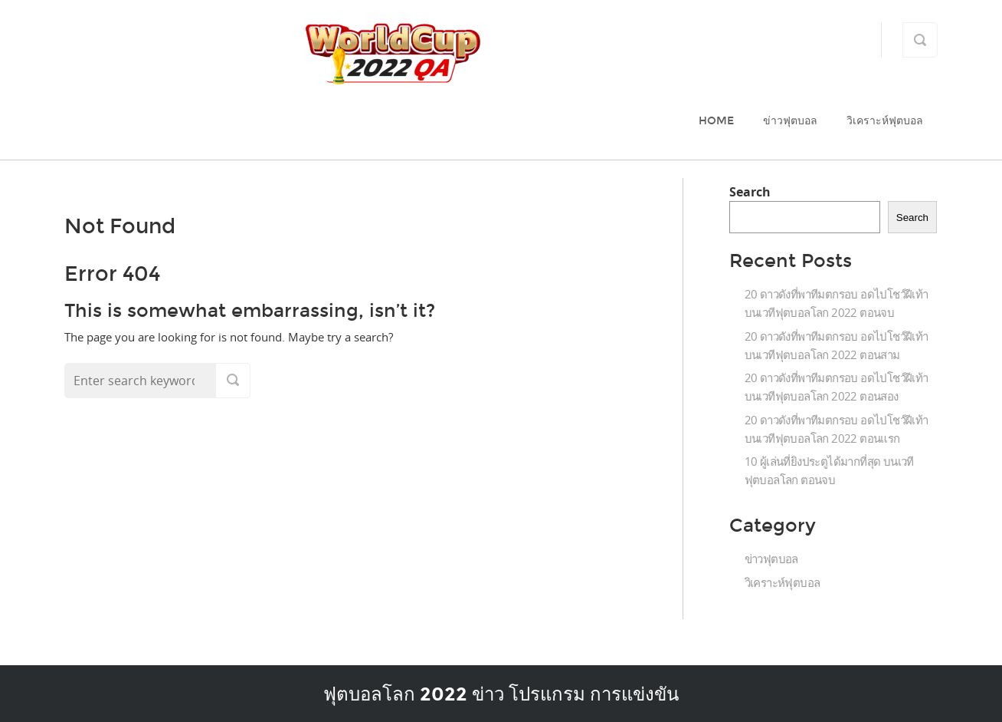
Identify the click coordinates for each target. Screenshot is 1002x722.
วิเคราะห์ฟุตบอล (884, 121)
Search (750, 191)
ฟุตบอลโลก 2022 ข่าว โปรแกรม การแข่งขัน (501, 694)
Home (716, 121)
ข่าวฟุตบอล (790, 121)
